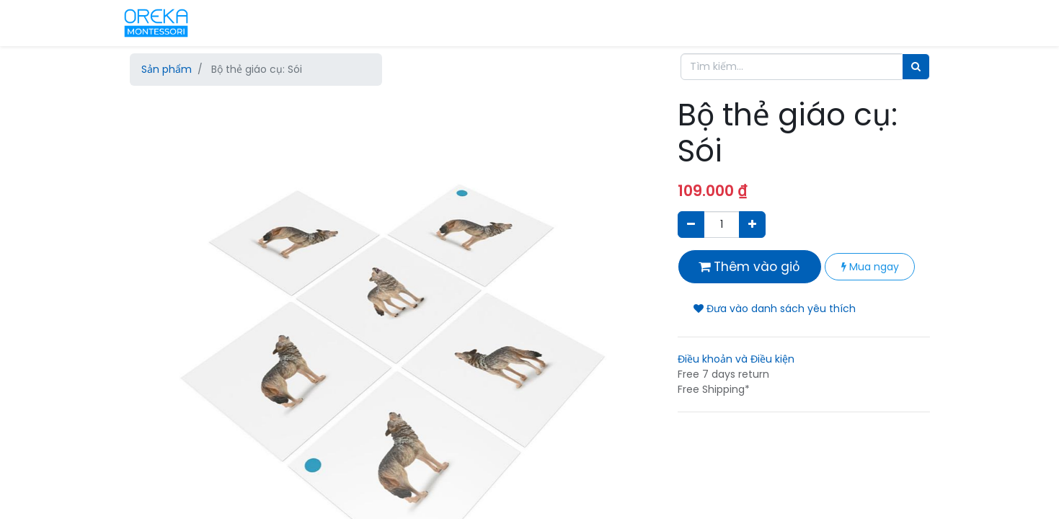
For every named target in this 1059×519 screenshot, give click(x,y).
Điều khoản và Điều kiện (736, 359)
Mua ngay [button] (870, 267)
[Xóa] (691, 224)
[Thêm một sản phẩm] (752, 224)
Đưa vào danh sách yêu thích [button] (775, 308)
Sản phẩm (166, 69)
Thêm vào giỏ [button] (749, 266)
